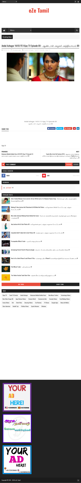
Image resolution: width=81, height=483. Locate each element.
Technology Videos (65, 295)
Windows (44, 306)
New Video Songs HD (8, 299)
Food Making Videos (65, 299)
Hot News (21, 284)
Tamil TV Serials (39, 50)
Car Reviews (38, 303)
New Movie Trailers (53, 295)
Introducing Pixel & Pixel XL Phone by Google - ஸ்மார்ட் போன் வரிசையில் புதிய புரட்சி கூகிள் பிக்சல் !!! (40, 250)
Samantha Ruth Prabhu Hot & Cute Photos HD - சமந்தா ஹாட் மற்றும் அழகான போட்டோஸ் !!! (37, 233)
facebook (69, 164)
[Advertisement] (40, 21)
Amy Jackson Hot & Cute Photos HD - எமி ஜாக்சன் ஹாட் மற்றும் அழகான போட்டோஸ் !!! (36, 224)
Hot (13, 303)
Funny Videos (6, 303)
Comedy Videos (53, 299)
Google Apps (55, 303)
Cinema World (32, 299)
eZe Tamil (39, 10)
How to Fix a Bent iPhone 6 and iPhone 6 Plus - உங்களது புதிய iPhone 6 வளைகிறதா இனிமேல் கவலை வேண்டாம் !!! (44, 258)
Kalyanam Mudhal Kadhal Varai (38, 295)
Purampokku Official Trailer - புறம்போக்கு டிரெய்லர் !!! (26, 241)
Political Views (25, 306)
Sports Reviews (35, 306)
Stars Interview (6, 306)
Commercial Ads (42, 299)
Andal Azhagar (29, 50)
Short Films (60, 284)
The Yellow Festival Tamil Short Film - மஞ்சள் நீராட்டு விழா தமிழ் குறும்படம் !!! (33, 275)
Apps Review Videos (21, 299)
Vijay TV (47, 50)
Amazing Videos (29, 303)
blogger (76, 164)
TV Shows (46, 303)
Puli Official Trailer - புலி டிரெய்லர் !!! (21, 267)
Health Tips (16, 306)
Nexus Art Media (65, 303)
